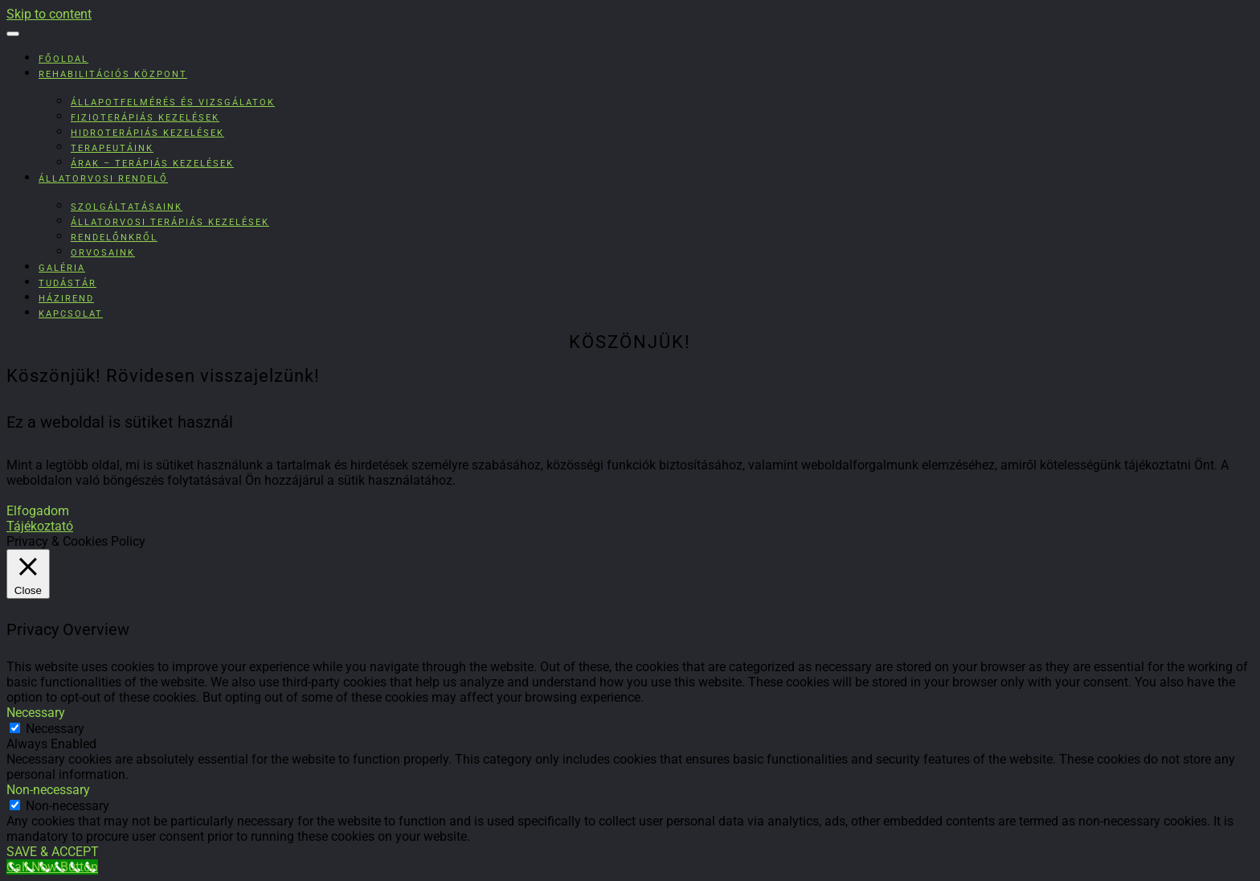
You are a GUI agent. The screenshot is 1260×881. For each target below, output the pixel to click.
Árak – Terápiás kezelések (152, 163)
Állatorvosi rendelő (103, 179)
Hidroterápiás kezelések (147, 133)
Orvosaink (103, 253)
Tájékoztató (39, 526)
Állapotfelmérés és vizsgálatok (173, 102)
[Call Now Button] (52, 867)
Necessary (55, 728)
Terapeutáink (112, 148)
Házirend (66, 298)
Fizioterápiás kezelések (145, 118)
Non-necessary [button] (48, 789)
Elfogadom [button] (37, 510)
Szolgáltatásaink (126, 207)
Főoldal (63, 59)
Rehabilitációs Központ (113, 74)
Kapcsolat (71, 314)
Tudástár (67, 283)
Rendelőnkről (114, 237)
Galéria (62, 268)
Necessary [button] (35, 712)
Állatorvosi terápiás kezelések (170, 222)
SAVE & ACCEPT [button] (52, 851)
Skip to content (49, 14)
